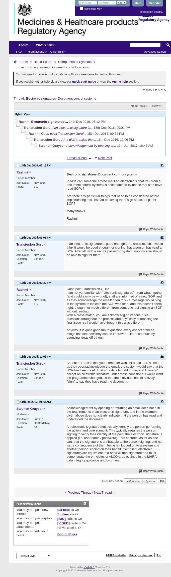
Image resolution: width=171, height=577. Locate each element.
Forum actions (35, 51)
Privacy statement (141, 555)
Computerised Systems (74, 62)
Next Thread (103, 492)
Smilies (63, 514)
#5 (162, 401)
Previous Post (77, 158)
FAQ (19, 51)
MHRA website (116, 555)
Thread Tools (137, 105)
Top (162, 481)
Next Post (105, 158)
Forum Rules (67, 534)
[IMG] (61, 519)
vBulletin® (89, 567)
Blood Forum (43, 62)
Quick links (57, 51)
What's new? (45, 45)
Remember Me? (91, 8)
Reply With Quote (151, 229)
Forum (23, 45)
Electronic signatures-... (49, 122)
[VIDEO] (63, 523)
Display (155, 105)
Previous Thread (79, 492)
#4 (162, 356)
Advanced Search (155, 51)
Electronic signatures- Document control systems (61, 98)
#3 (162, 282)
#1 (162, 165)
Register (155, 3)
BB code (64, 510)
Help (138, 3)
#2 (162, 237)
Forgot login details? (151, 11)
